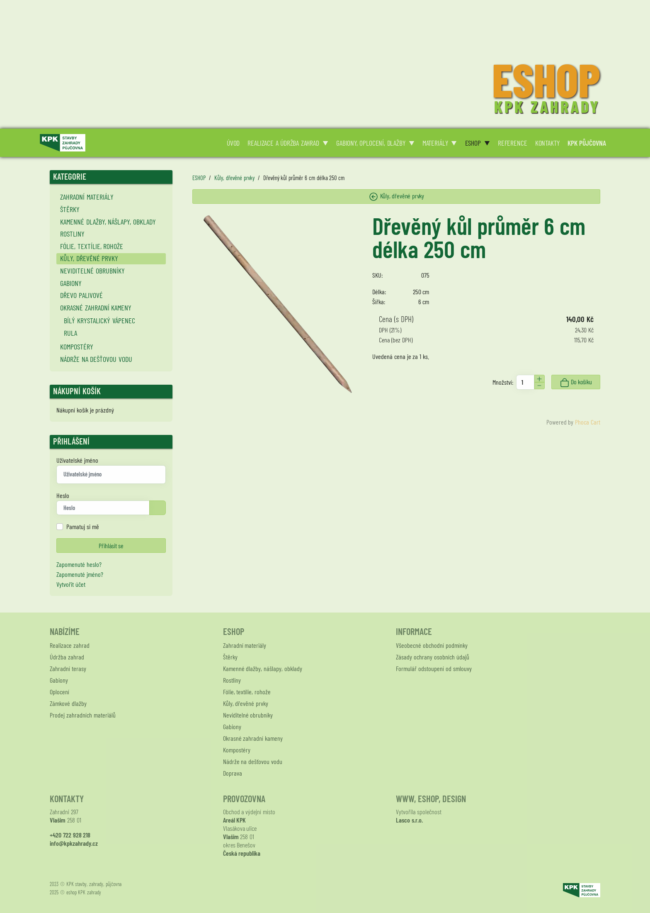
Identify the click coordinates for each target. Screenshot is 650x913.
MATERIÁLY (435, 142)
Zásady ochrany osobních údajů (432, 657)
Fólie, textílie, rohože (92, 246)
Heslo (62, 495)
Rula (70, 332)
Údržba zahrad (67, 657)
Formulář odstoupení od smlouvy (433, 668)
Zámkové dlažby (68, 703)
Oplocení (59, 692)
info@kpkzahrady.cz (74, 843)
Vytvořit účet (70, 584)
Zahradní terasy (68, 668)
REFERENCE (512, 142)
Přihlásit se (111, 545)
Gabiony (71, 283)
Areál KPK (234, 820)
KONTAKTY (547, 142)
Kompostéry (76, 346)
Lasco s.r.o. (409, 820)
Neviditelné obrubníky (92, 270)
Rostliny (72, 233)
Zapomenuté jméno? (79, 574)
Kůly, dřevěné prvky (89, 258)
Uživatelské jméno (77, 460)
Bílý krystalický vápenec (99, 320)
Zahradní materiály (87, 196)
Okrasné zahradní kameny (96, 307)
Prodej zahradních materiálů (83, 715)
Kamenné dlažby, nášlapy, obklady (108, 221)
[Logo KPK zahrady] (62, 142)
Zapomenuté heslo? (79, 564)
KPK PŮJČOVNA (587, 142)
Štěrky (70, 209)
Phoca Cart (587, 422)
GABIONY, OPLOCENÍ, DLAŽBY (370, 142)
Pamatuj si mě (82, 526)
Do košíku (576, 383)
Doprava (232, 773)
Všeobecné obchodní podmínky (432, 645)
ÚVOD (233, 142)
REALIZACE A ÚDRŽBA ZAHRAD (283, 142)
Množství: (502, 382)
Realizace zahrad (70, 645)
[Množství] (525, 382)
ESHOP (473, 142)
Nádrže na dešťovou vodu (96, 359)
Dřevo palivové (81, 295)
